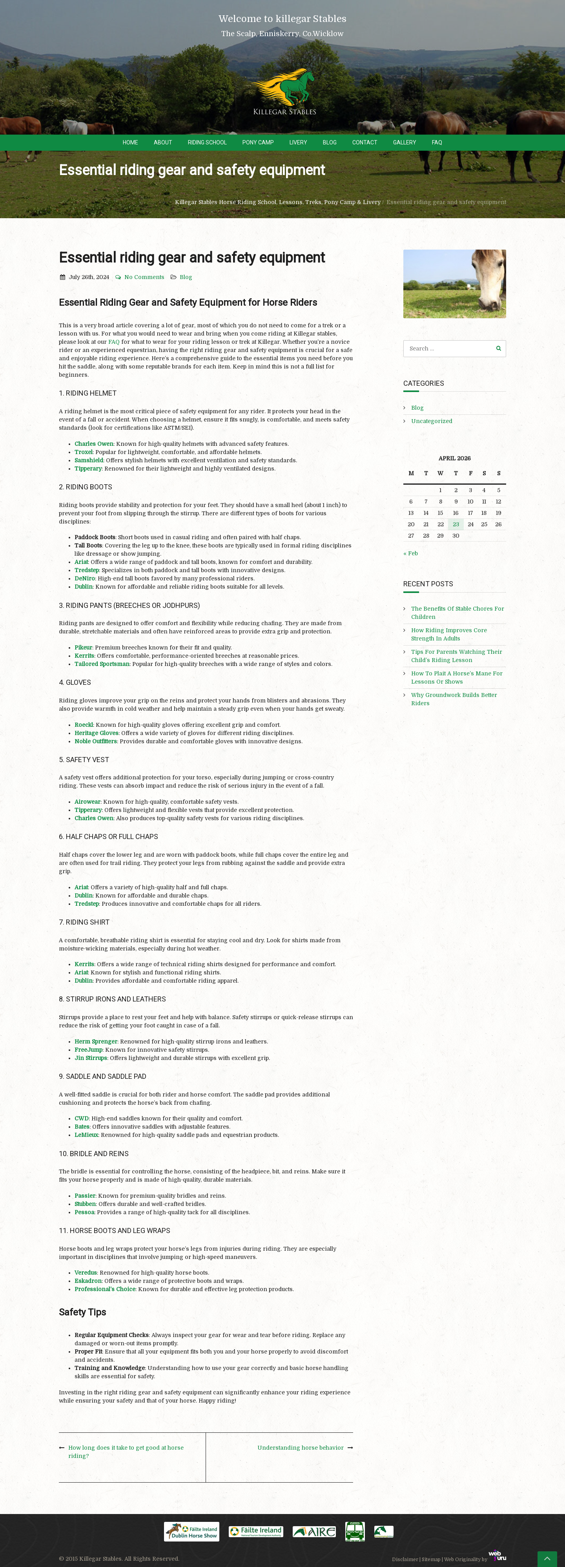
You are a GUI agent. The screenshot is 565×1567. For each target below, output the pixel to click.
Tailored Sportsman (102, 664)
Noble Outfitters (96, 741)
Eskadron (88, 1281)
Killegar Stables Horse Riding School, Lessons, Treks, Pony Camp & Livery (278, 202)
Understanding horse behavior (300, 1448)
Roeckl (84, 725)
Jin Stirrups (91, 1058)
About (163, 142)
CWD (82, 1118)
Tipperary (88, 468)
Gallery (404, 142)
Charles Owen (94, 444)
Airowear (87, 802)
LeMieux (86, 1135)
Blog (330, 142)
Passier (85, 1196)
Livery (298, 142)
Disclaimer (405, 1559)
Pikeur (83, 647)
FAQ (437, 142)
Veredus (86, 1273)
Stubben (85, 1204)
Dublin (84, 587)
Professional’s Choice (105, 1289)
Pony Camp (258, 142)
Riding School (207, 142)
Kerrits (84, 656)
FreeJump (88, 1050)
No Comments (139, 277)
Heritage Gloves (96, 733)
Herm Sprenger (96, 1041)
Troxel (84, 452)
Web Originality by (475, 1559)
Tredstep (87, 570)
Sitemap (431, 1559)
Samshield (89, 460)
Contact (364, 142)
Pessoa (84, 1212)
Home (130, 142)
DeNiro (85, 578)
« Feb (410, 553)
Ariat (81, 562)
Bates (82, 1127)
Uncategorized (431, 421)
